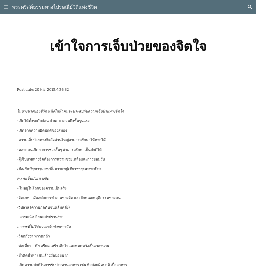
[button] (6, 7)
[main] (128, 46)
